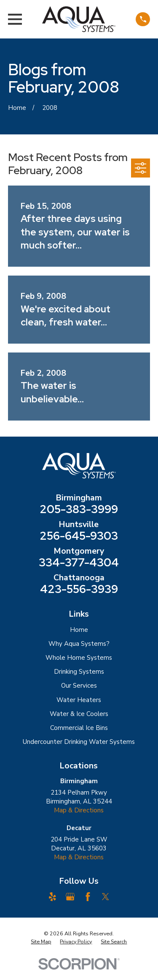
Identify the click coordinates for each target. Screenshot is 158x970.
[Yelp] (52, 896)
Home (79, 630)
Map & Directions (79, 810)
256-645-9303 (79, 535)
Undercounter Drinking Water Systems (79, 742)
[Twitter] (105, 896)
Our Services (79, 685)
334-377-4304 (79, 562)
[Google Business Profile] (70, 896)
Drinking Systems (79, 671)
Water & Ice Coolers (79, 714)
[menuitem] (41, 941)
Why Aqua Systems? (79, 643)
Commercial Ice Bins (79, 728)
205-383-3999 (79, 509)
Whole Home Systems (79, 657)
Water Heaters (78, 700)
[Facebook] (87, 896)
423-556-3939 (79, 589)
